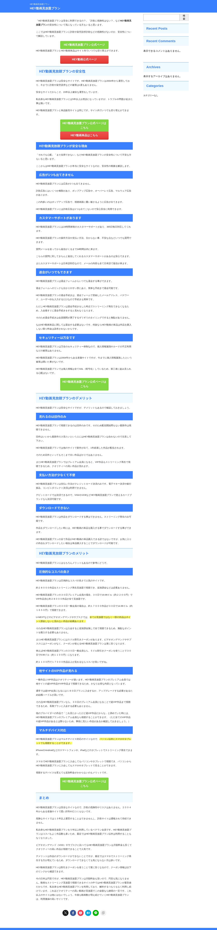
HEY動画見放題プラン (45, 8)
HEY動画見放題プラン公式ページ (84, 44)
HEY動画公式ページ (84, 58)
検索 (184, 17)
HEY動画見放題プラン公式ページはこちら (84, 122)
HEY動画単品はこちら (84, 129)
